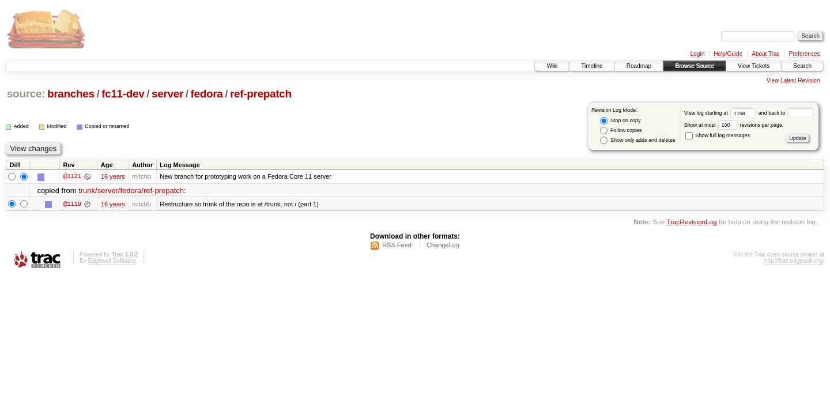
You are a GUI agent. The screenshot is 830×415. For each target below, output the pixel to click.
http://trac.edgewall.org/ (794, 261)
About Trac (765, 54)
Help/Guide (728, 54)
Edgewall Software (111, 261)
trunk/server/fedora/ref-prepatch (131, 190)
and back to (786, 113)
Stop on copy (620, 120)
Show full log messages (717, 135)
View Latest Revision (793, 80)
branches (71, 94)
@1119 (72, 204)
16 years (113, 176)
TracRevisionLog (691, 221)
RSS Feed (397, 245)
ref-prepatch (261, 94)
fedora (207, 94)
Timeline (591, 66)
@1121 (72, 176)
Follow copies (621, 130)
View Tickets (753, 66)
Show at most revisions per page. (734, 125)
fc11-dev (122, 94)
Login (697, 54)
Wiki (551, 66)
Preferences (804, 54)
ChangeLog (443, 245)
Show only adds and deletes (637, 140)
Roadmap (639, 66)
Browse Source (694, 66)
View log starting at (721, 113)
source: (26, 94)
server (167, 94)
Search (802, 66)
